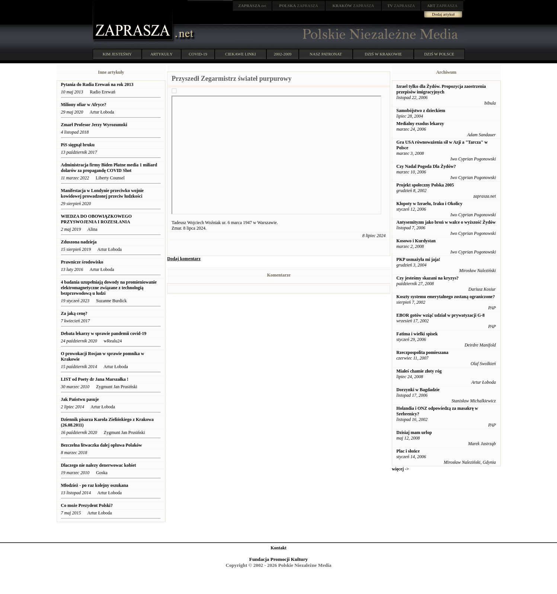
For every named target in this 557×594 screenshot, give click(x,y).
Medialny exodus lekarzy (420, 123)
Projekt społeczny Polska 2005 (425, 185)
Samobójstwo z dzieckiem (420, 110)
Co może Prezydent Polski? (87, 505)
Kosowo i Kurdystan (415, 240)
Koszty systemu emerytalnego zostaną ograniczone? (445, 296)
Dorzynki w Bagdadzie (417, 389)
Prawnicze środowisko (82, 262)
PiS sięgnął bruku (78, 144)
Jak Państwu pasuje (80, 399)
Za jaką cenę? (74, 313)
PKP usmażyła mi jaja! (418, 259)
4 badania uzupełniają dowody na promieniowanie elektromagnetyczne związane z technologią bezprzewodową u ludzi (109, 288)
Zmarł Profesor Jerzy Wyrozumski (94, 124)
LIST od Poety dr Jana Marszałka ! (95, 379)
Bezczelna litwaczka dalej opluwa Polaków (101, 445)
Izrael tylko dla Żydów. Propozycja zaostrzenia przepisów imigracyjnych (441, 89)
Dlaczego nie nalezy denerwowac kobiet (98, 465)
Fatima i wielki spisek (417, 333)
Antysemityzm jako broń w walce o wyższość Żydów (446, 222)
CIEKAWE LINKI (240, 54)
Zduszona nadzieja (79, 242)
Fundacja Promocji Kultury (278, 559)
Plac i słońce (408, 451)
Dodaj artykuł (443, 14)
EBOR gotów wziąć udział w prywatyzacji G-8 (440, 315)
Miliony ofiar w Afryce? (83, 104)
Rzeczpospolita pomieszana (422, 352)
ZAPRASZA (298, 5)
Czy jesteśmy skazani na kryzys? (427, 278)
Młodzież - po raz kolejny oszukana (94, 485)
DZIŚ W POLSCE (439, 54)
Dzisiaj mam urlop (414, 432)
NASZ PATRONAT (326, 54)
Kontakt (278, 547)
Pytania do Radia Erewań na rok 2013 (97, 84)
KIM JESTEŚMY (117, 54)
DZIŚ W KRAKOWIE (383, 54)
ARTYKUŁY (161, 54)
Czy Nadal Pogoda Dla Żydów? (426, 166)
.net (252, 5)
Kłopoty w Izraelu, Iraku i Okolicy (429, 203)
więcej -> (400, 469)
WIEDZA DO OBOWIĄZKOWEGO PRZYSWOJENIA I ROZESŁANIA (96, 219)
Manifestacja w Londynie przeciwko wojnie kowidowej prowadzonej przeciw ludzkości (102, 193)
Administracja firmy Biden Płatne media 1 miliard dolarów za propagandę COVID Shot (109, 167)
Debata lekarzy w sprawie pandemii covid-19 (104, 333)
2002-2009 (283, 54)
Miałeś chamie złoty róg (419, 371)
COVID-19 (198, 54)
